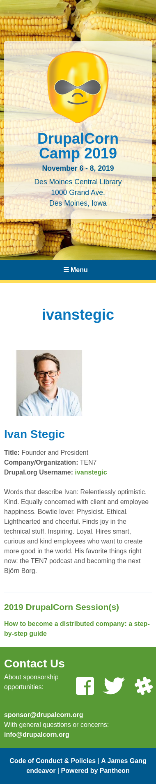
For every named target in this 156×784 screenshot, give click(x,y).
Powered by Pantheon (95, 770)
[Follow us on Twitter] (114, 687)
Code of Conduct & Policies (52, 760)
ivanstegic (91, 472)
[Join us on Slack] (143, 687)
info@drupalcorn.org (36, 734)
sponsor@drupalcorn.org (43, 714)
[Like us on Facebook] (84, 687)
